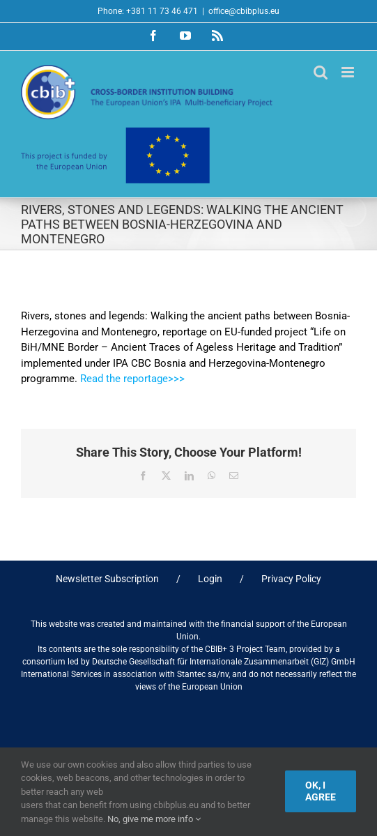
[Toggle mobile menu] (348, 72)
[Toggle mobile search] (321, 72)
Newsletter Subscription (107, 578)
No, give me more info (154, 819)
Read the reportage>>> (135, 378)
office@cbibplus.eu (243, 11)
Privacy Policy (291, 578)
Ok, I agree (320, 791)
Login (210, 578)
